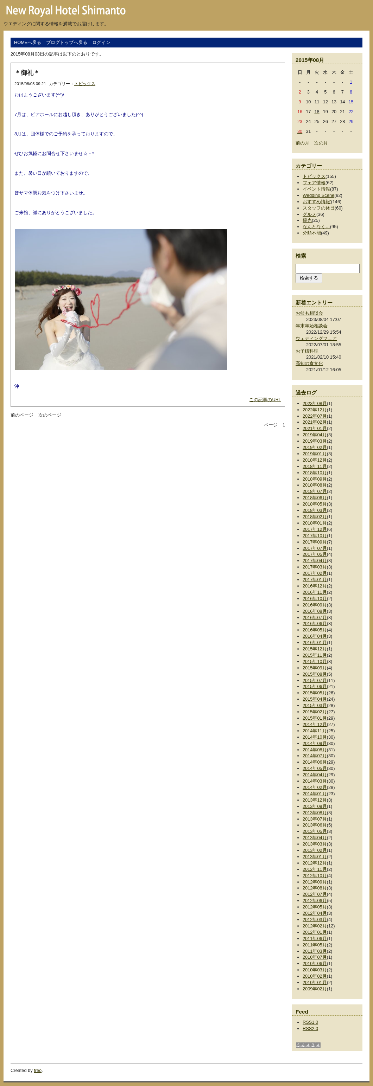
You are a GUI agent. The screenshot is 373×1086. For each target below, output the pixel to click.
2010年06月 (315, 963)
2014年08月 (315, 749)
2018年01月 (315, 523)
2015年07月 (315, 680)
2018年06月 (315, 497)
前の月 (302, 143)
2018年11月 (315, 466)
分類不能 (312, 233)
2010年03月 (315, 969)
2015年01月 (315, 718)
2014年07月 (315, 755)
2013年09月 (315, 806)
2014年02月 (315, 787)
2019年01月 (315, 453)
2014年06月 (315, 762)
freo (38, 1070)
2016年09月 (315, 605)
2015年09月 (315, 667)
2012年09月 (315, 882)
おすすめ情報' (317, 201)
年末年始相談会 (312, 325)
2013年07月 (315, 819)
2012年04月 (315, 913)
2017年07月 (315, 548)
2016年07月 (315, 617)
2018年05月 (315, 504)
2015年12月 (315, 648)
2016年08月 (315, 611)
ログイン (101, 42)
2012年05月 (315, 907)
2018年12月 (315, 460)
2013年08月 (315, 812)
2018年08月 (315, 485)
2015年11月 (315, 655)
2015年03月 (315, 705)
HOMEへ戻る (27, 42)
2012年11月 (315, 869)
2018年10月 (315, 472)
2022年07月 (315, 416)
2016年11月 (315, 592)
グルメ (309, 214)
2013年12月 (315, 800)
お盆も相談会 (309, 313)
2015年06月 (315, 686)
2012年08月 (315, 888)
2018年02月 (315, 516)
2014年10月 (315, 737)
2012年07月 (315, 894)
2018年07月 (315, 491)
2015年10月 (315, 661)
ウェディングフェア (316, 338)
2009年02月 (315, 988)
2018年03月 (315, 510)
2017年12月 (315, 529)
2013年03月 (315, 844)
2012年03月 (315, 919)
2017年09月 (315, 542)
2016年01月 (315, 642)
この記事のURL (265, 399)
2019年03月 (315, 441)
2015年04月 (315, 699)
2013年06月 (315, 825)
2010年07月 (315, 957)
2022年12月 (315, 409)
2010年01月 (315, 982)
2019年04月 (315, 434)
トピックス (84, 84)
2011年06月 (315, 938)
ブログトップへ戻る (66, 42)
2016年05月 (315, 629)
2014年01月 (315, 793)
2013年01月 (315, 856)
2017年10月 (315, 535)
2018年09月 (315, 479)
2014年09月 (315, 743)
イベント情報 (316, 189)
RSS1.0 (310, 1022)
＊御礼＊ (27, 72)
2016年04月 (315, 636)
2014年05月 (315, 768)
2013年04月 (315, 837)
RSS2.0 (310, 1028)
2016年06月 (315, 623)
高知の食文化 (309, 363)
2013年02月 (315, 850)
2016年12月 (315, 586)
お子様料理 (307, 351)
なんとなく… (316, 226)
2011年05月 (315, 944)
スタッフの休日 (319, 208)
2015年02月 (315, 711)
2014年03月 (315, 781)
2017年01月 (315, 579)
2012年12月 (315, 863)
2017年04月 (315, 560)
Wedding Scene (318, 195)
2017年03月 (315, 567)
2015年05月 (315, 692)
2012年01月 (315, 932)
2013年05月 (315, 831)
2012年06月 (315, 900)
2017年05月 (315, 554)
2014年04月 (315, 774)
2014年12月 (315, 724)
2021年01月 (315, 428)
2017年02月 (315, 573)
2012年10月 (315, 875)
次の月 (321, 143)
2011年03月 (315, 951)
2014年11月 (315, 730)
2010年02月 (315, 976)
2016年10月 (315, 598)
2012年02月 (315, 925)
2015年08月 (315, 674)
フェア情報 (314, 182)
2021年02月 (315, 422)
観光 (307, 220)
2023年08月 (315, 403)
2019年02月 (315, 447)
